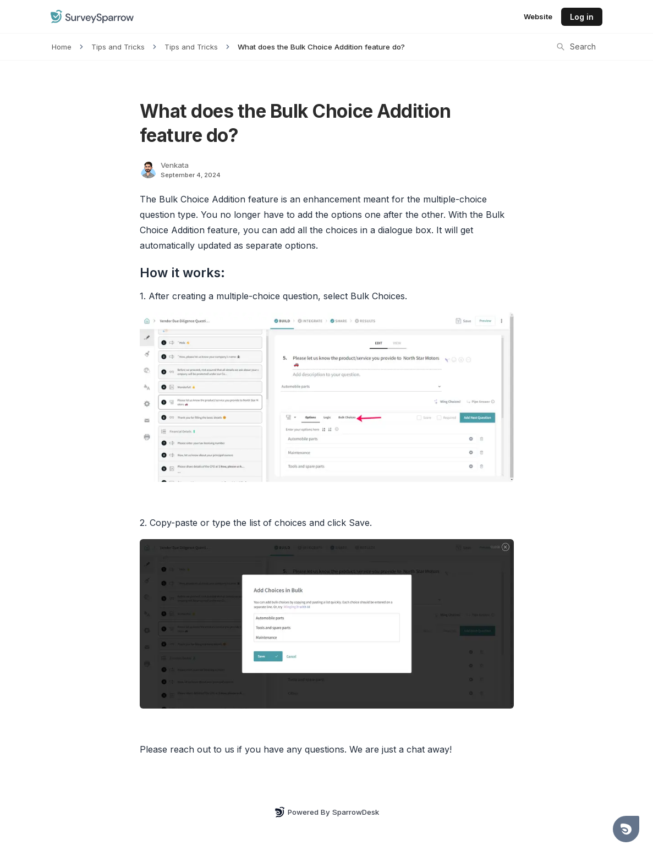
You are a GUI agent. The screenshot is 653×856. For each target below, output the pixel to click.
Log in (582, 16)
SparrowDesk (355, 812)
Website (538, 16)
